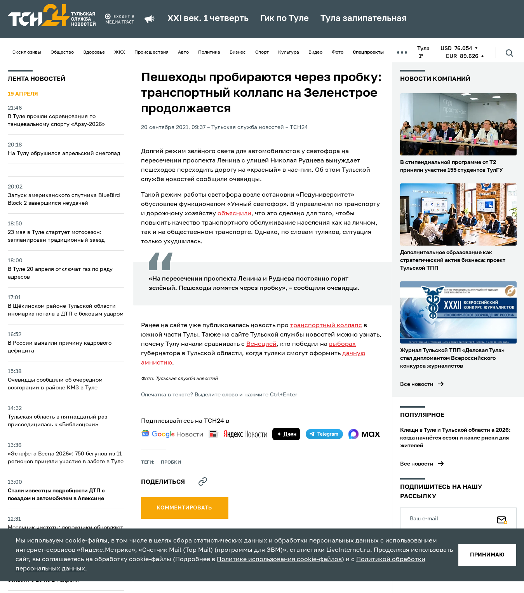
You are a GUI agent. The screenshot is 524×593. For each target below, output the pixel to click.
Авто (183, 52)
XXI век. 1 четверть (208, 18)
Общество (62, 52)
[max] (364, 434)
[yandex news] (238, 434)
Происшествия (151, 52)
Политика (209, 52)
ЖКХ (119, 52)
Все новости (416, 384)
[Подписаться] (502, 518)
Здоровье (94, 52)
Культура (288, 52)
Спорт (262, 52)
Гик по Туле (284, 18)
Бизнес (238, 52)
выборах (342, 344)
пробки (171, 462)
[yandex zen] (286, 434)
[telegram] (324, 434)
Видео (315, 52)
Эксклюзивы (26, 52)
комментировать (185, 508)
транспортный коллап (324, 326)
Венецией (261, 344)
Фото (337, 52)
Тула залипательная (363, 18)
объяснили (234, 214)
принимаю (487, 555)
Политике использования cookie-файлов (279, 559)
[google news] (172, 434)
